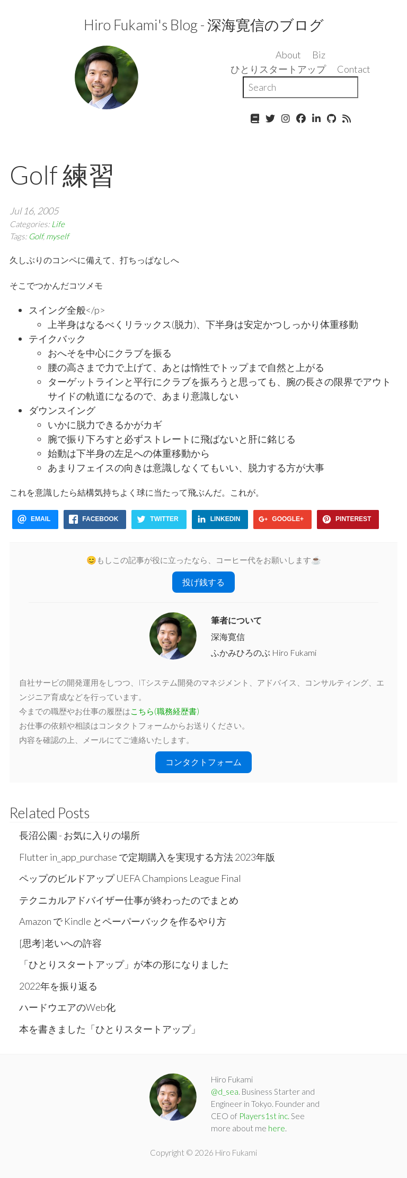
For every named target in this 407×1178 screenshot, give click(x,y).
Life (58, 224)
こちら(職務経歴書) (164, 711)
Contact (353, 69)
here (276, 1128)
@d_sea (224, 1091)
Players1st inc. (264, 1116)
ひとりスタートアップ (278, 69)
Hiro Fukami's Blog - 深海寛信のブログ (204, 24)
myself (57, 236)
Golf (36, 236)
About (288, 54)
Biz (318, 54)
